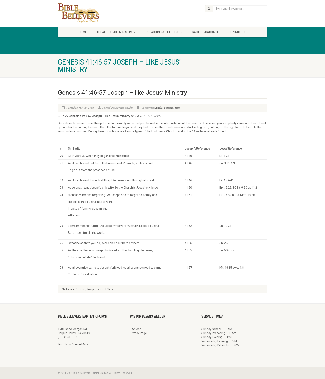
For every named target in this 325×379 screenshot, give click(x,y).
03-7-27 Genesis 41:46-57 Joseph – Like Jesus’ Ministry (94, 116)
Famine (70, 289)
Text (177, 107)
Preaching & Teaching (164, 32)
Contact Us (237, 32)
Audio (158, 107)
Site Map (135, 329)
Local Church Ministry (116, 32)
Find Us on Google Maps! (73, 344)
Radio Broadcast (205, 32)
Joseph (91, 289)
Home (83, 32)
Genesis (168, 107)
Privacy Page (138, 333)
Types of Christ (105, 289)
